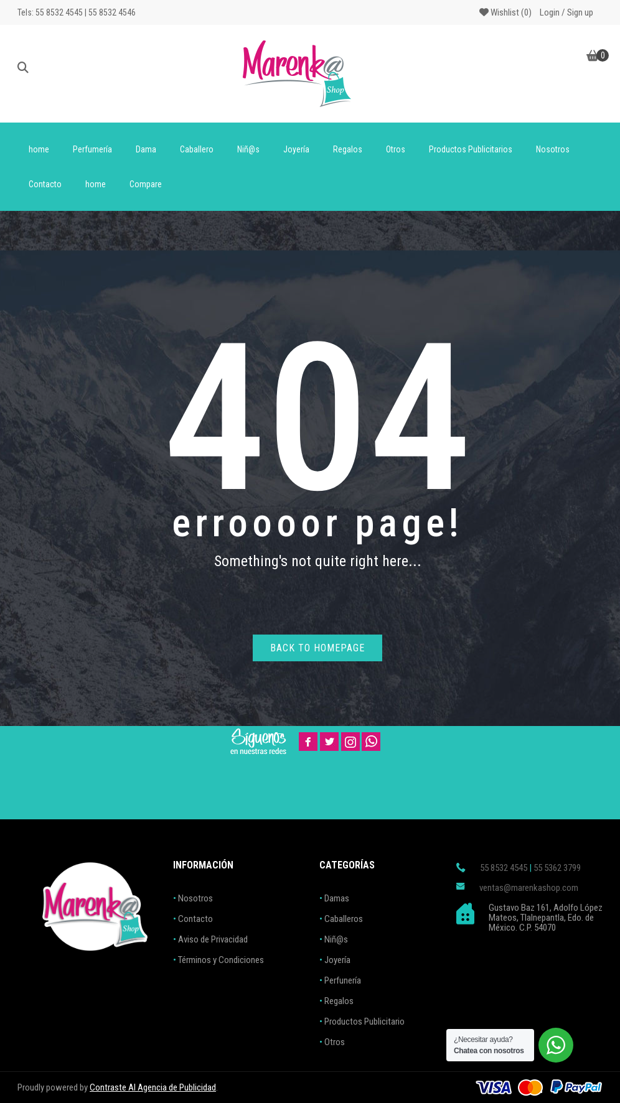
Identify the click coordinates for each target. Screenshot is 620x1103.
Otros (395, 149)
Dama (146, 149)
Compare (145, 184)
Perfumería (92, 149)
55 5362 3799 (557, 867)
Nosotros (553, 149)
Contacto (45, 184)
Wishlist (505, 12)
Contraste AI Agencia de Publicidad (153, 1087)
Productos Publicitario (364, 1021)
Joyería (296, 149)
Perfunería (342, 980)
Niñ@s (248, 149)
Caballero (197, 149)
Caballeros (343, 918)
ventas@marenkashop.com (528, 887)
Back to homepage (317, 648)
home (39, 149)
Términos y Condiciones (221, 960)
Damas (336, 898)
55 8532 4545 (503, 867)
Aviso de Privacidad (213, 939)
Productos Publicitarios (470, 149)
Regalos (347, 149)
